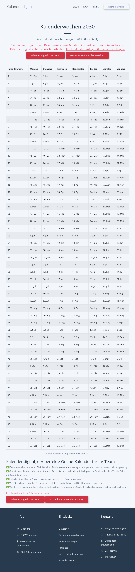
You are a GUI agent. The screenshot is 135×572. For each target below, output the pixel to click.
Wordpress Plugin (68, 541)
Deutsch (63, 528)
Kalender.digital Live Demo (45, 55)
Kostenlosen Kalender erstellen (87, 55)
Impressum (110, 556)
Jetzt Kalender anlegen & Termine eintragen (95, 49)
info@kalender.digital (115, 528)
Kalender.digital (33, 552)
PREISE (95, 6)
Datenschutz (111, 550)
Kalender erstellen (116, 7)
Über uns (25, 528)
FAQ (85, 6)
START (76, 6)
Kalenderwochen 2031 (80, 453)
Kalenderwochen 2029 (55, 453)
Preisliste (63, 547)
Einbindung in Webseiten (71, 535)
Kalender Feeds (66, 560)
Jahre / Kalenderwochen (71, 554)
